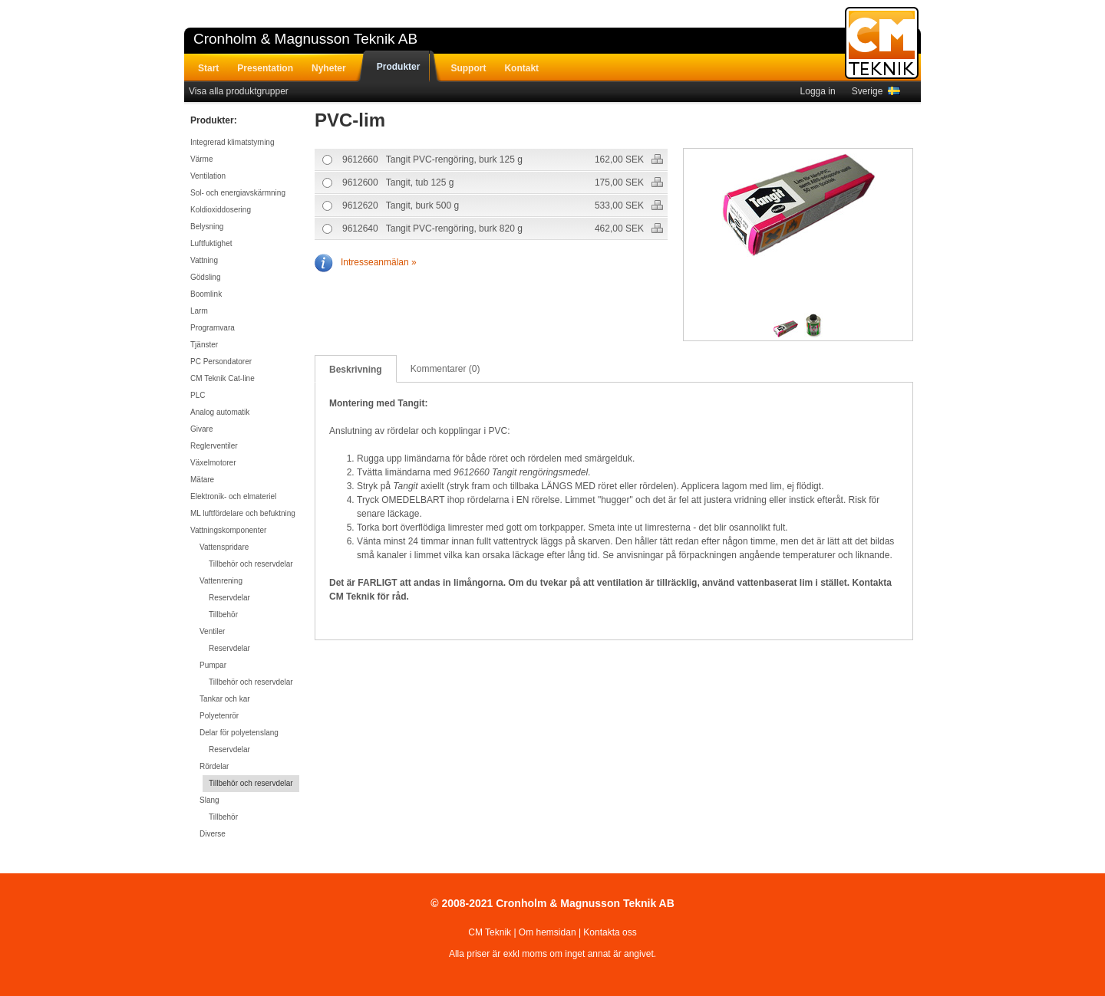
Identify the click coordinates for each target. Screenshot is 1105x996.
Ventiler (212, 631)
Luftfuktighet (211, 243)
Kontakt (521, 68)
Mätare (202, 479)
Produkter (399, 66)
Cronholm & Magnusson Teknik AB (305, 39)
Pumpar (213, 665)
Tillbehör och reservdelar (251, 564)
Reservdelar (229, 597)
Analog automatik (219, 412)
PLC (197, 395)
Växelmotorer (213, 463)
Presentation (265, 68)
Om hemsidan (547, 932)
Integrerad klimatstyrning (232, 142)
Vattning (204, 260)
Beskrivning (355, 369)
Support (468, 68)
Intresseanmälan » (366, 262)
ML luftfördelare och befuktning (242, 513)
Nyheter (329, 68)
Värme (201, 159)
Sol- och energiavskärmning (237, 193)
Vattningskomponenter (228, 530)
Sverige (876, 91)
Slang (209, 800)
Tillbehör (223, 614)
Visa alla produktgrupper (239, 91)
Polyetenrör (219, 716)
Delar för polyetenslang (239, 732)
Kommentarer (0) (445, 368)
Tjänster (204, 344)
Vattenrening (221, 581)
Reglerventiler (214, 446)
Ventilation (208, 176)
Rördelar (214, 766)
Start (208, 68)
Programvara (212, 328)
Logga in (818, 91)
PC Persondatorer (221, 361)
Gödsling (205, 277)
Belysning (206, 226)
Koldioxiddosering (220, 209)
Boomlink (206, 294)
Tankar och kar (225, 699)
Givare (201, 429)
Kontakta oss (609, 932)
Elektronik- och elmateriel (233, 496)
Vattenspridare (224, 547)
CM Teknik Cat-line (222, 378)
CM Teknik (489, 932)
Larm (199, 311)
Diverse (213, 834)
